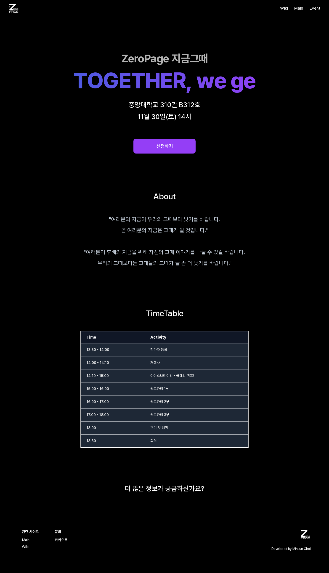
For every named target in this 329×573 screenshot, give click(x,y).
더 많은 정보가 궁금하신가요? (164, 489)
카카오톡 (61, 540)
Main (298, 8)
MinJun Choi (301, 549)
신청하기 (164, 146)
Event (315, 8)
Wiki (284, 8)
